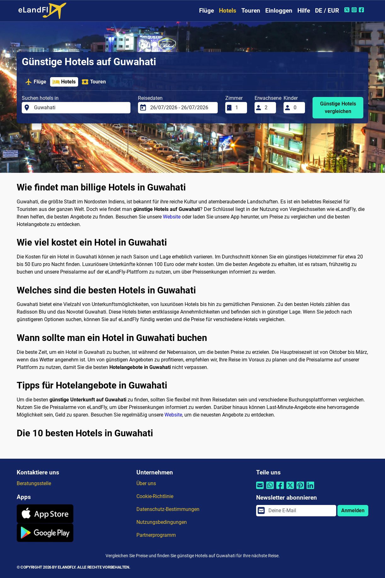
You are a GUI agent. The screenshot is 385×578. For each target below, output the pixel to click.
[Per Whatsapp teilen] (270, 489)
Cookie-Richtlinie (154, 496)
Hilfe (303, 10)
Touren (250, 10)
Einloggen (278, 10)
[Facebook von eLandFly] (362, 10)
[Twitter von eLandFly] (347, 10)
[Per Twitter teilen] (290, 489)
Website (172, 217)
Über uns (146, 483)
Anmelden (353, 510)
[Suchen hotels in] (80, 107)
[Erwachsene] (268, 107)
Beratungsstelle (34, 483)
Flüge (206, 10)
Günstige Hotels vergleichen (338, 107)
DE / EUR (327, 10)
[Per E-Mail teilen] (260, 489)
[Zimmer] (239, 107)
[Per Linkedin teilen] (310, 489)
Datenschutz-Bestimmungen (167, 509)
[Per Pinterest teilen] (300, 489)
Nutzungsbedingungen (161, 522)
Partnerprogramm (156, 535)
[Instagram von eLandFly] (355, 10)
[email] (300, 510)
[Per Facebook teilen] (280, 489)
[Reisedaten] (182, 107)
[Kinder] (297, 107)
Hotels (227, 10)
